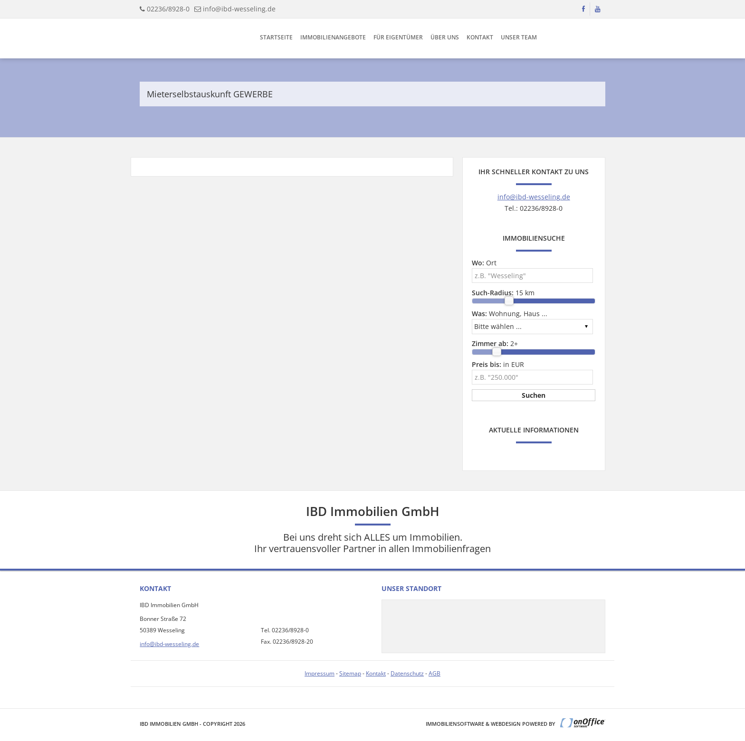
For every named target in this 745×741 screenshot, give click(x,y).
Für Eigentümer (398, 37)
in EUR (498, 364)
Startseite (276, 37)
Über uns (444, 37)
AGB (434, 673)
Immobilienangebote (333, 37)
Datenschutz (407, 673)
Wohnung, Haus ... (509, 313)
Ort (484, 262)
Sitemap (350, 673)
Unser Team (519, 37)
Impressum (319, 673)
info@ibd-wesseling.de (239, 8)
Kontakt (480, 37)
